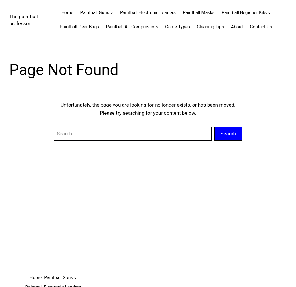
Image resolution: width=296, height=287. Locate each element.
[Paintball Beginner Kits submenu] (269, 13)
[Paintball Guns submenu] (111, 13)
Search (228, 133)
